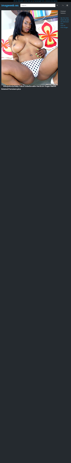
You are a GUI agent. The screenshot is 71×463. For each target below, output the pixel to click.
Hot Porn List (29, 1)
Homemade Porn (39, 1)
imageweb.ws (10, 5)
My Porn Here (65, 18)
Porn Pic (63, 25)
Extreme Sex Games (52, 1)
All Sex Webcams (18, 1)
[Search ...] (37, 5)
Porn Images (64, 27)
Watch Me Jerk (65, 20)
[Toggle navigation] (67, 5)
